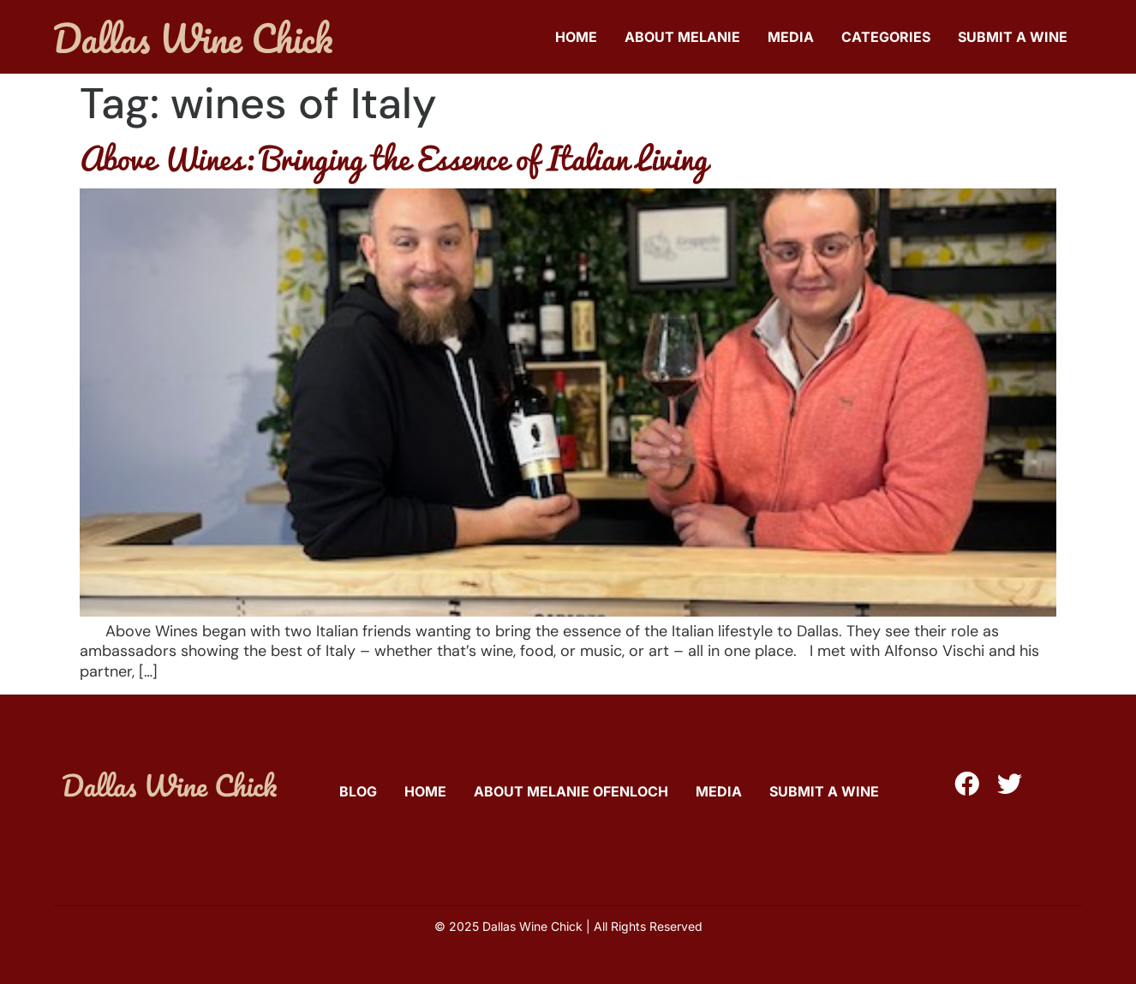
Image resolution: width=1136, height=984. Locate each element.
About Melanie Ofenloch (571, 791)
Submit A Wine (1012, 36)
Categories (885, 36)
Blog (358, 791)
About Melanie (682, 36)
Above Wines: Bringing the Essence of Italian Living (394, 157)
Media (791, 36)
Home (576, 36)
